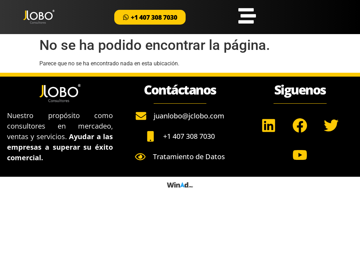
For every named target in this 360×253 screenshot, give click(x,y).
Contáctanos (180, 89)
